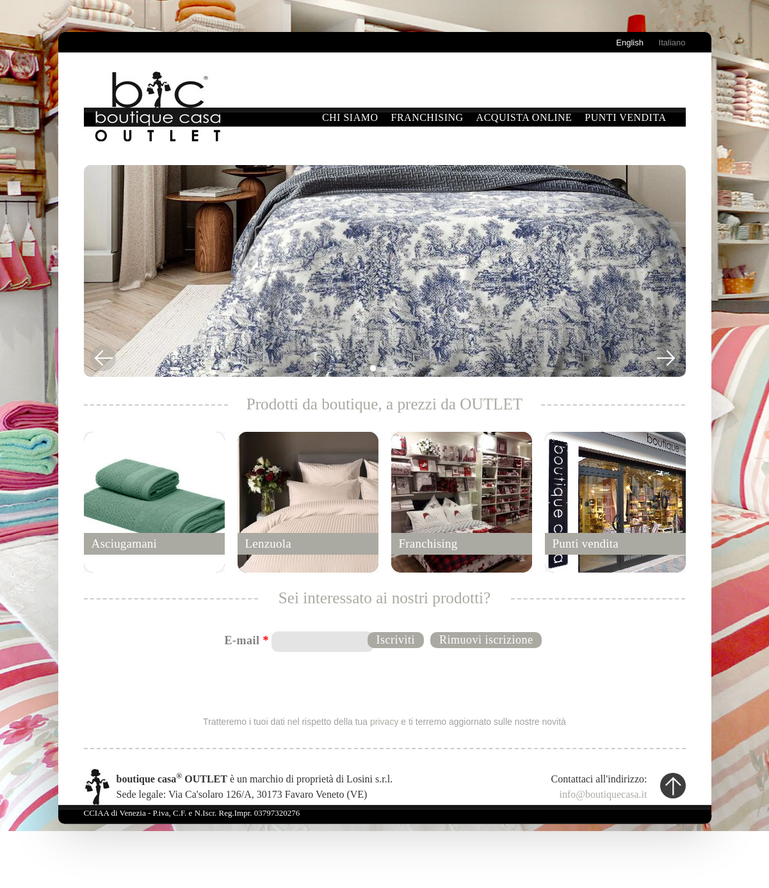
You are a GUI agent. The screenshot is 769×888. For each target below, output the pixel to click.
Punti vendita (625, 117)
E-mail (247, 640)
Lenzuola (268, 543)
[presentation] (385, 683)
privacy (384, 722)
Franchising (427, 117)
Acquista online (524, 117)
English (630, 42)
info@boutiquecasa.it (603, 794)
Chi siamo (350, 117)
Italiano (672, 42)
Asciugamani (124, 543)
